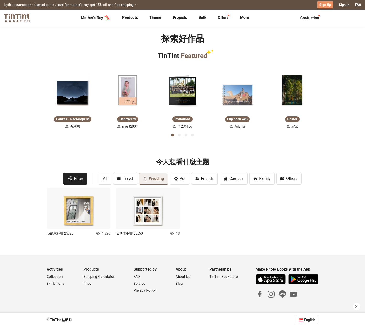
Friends (204, 178)
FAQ (358, 5)
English (309, 320)
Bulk (202, 17)
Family (262, 178)
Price (87, 283)
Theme (155, 17)
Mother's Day (95, 18)
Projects (180, 17)
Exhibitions (55, 283)
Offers (223, 17)
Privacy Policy (145, 290)
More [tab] (244, 17)
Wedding (153, 178)
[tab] (130, 18)
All (105, 178)
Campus (233, 178)
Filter (75, 178)
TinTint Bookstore (223, 276)
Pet (179, 178)
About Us (183, 276)
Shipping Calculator (99, 276)
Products (130, 17)
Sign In (344, 5)
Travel (125, 178)
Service (139, 283)
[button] (73, 88)
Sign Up (325, 5)
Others (288, 178)
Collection (55, 276)
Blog (179, 283)
